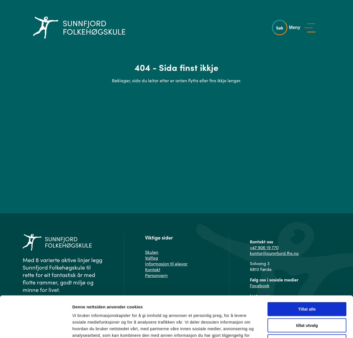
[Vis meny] (303, 27)
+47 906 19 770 (264, 247)
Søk (279, 28)
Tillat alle (307, 270)
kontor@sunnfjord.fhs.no (274, 253)
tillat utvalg (307, 286)
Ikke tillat (307, 302)
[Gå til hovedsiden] (79, 28)
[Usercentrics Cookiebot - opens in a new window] (36, 327)
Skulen (151, 252)
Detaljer (293, 327)
